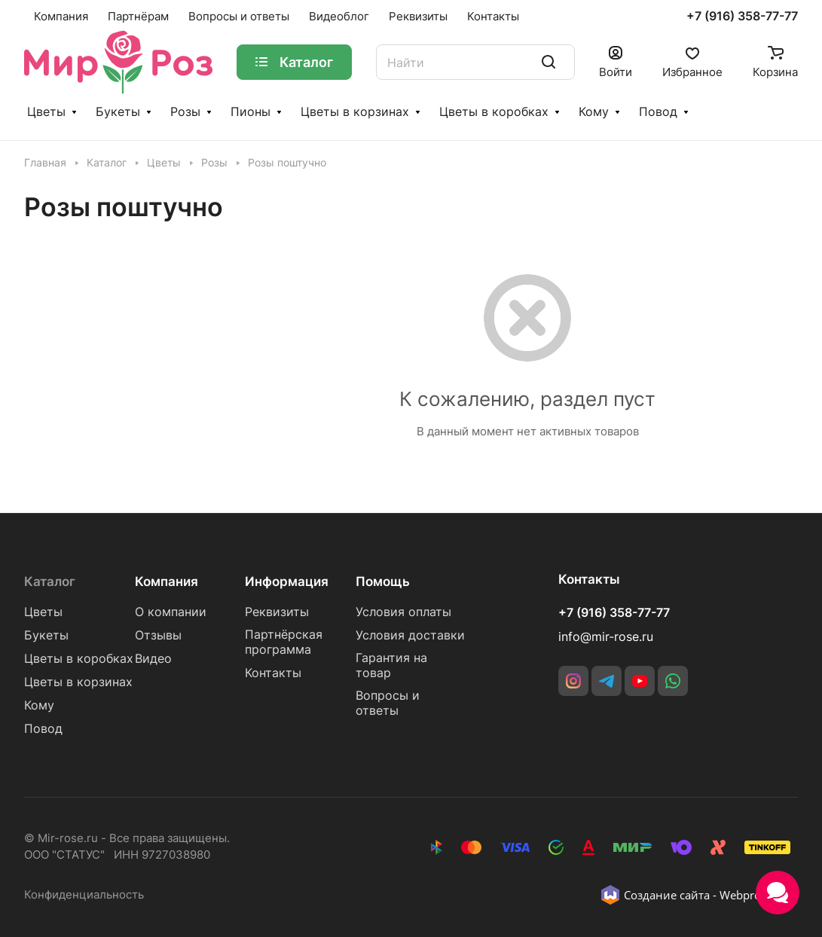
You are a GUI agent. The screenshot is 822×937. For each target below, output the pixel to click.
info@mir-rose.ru (605, 637)
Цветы (46, 112)
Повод (658, 112)
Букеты (118, 112)
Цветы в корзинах (355, 112)
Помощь (383, 581)
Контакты (273, 673)
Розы (185, 112)
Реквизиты (277, 612)
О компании (170, 612)
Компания (166, 581)
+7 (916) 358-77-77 (742, 16)
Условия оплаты (403, 612)
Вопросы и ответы (388, 703)
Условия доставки (410, 635)
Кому (594, 112)
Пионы (250, 112)
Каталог (49, 581)
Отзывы (158, 635)
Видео (153, 659)
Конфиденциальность (84, 895)
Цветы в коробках (494, 112)
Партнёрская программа (283, 642)
